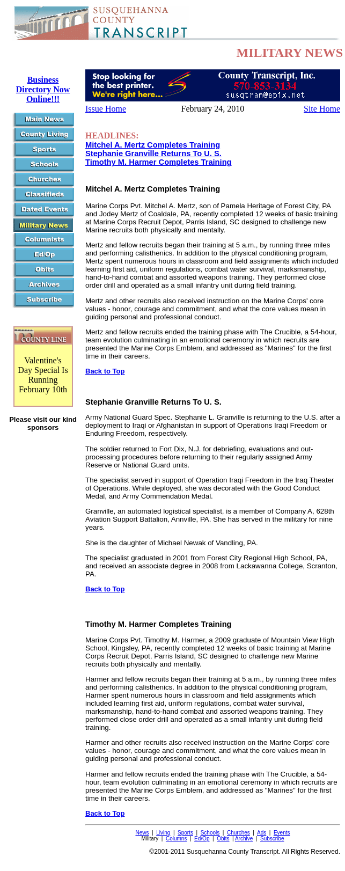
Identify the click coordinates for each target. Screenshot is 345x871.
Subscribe (272, 838)
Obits (223, 838)
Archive (244, 838)
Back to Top (104, 371)
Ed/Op (201, 838)
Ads (261, 833)
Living (163, 833)
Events (282, 833)
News (142, 833)
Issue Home (105, 108)
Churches (238, 833)
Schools (210, 833)
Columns (176, 838)
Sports (185, 833)
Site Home (322, 108)
